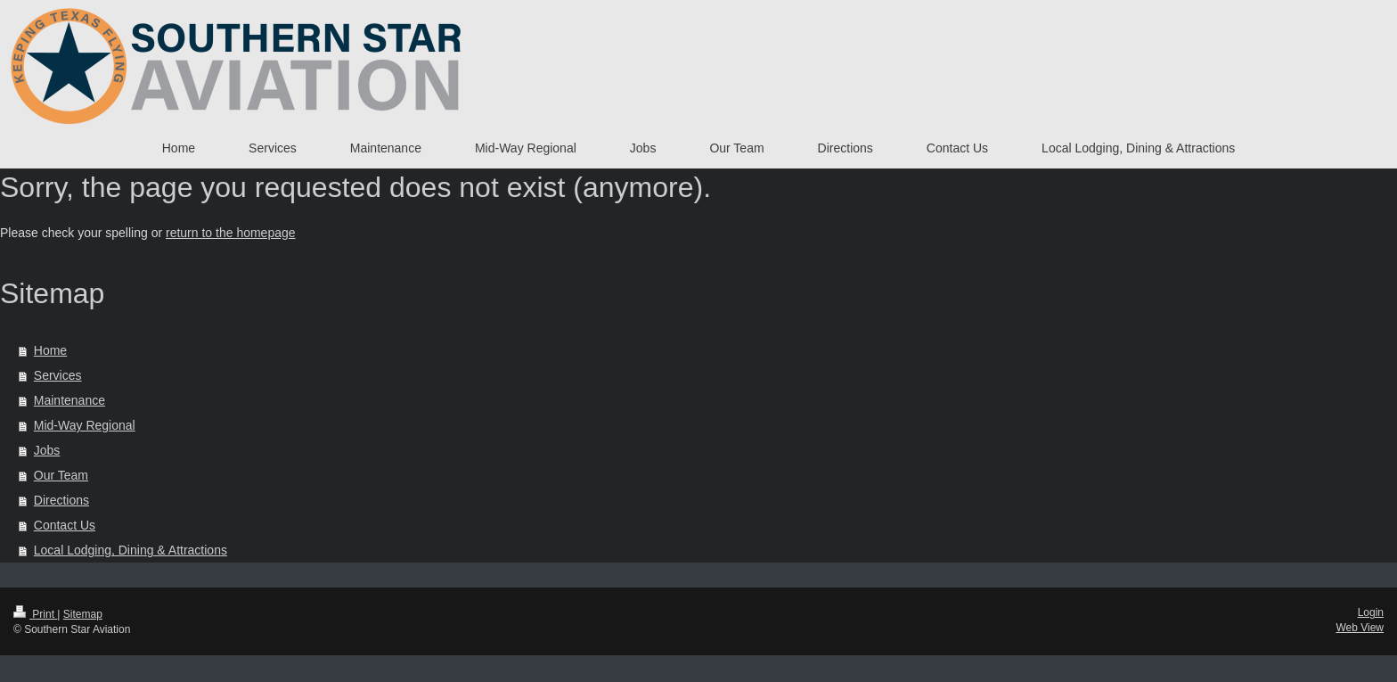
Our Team (61, 475)
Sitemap (82, 614)
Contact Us (64, 525)
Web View (1360, 627)
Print (35, 614)
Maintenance (69, 400)
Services (58, 375)
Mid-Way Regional (84, 425)
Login (1371, 612)
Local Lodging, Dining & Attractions (130, 550)
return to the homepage (231, 233)
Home (50, 350)
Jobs (47, 450)
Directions (61, 500)
